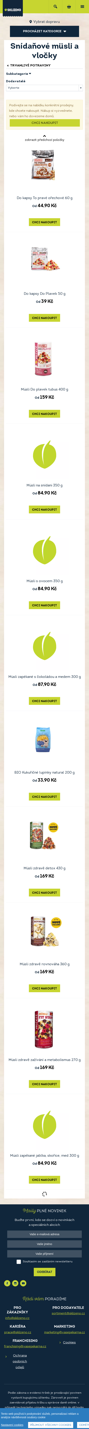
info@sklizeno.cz (17, 1318)
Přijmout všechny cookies (50, 1425)
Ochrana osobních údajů (20, 1361)
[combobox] (44, 88)
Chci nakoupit (45, 123)
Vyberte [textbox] (13, 88)
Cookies (69, 1342)
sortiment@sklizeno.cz (68, 1313)
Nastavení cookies (12, 1424)
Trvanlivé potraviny (28, 65)
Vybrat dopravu (46, 22)
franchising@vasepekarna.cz (25, 1346)
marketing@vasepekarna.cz (64, 1332)
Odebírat (44, 1272)
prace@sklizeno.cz (17, 1332)
